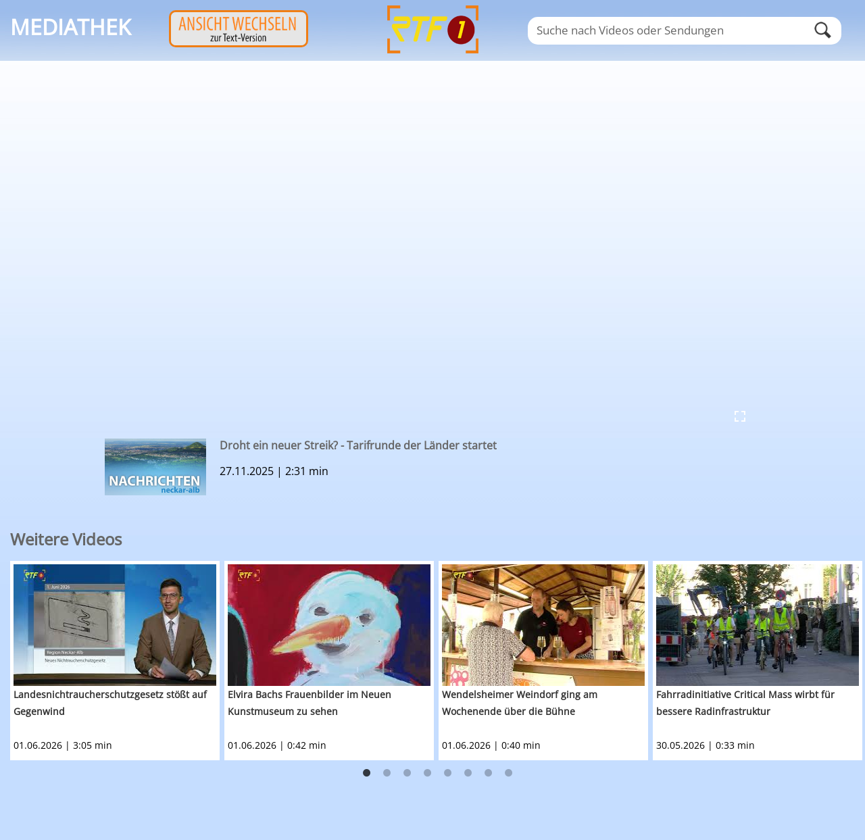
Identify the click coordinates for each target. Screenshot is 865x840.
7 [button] (488, 773)
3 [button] (407, 773)
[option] (117, 660)
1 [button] (367, 773)
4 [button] (428, 773)
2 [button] (387, 773)
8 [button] (509, 773)
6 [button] (468, 773)
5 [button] (448, 773)
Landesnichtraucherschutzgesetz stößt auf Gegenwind (110, 703)
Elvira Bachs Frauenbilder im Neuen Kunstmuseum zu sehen (309, 703)
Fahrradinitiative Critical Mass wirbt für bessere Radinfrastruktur (745, 703)
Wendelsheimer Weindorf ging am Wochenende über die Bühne (519, 703)
